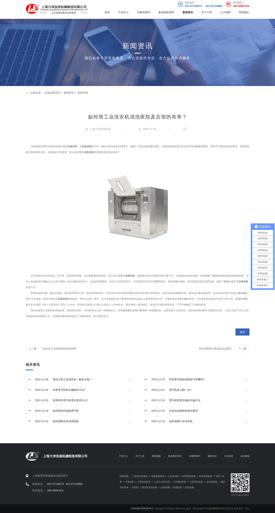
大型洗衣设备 (196, 482)
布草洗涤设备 (205, 476)
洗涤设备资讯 (157, 476)
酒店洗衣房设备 (149, 487)
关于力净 (206, 12)
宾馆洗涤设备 (189, 476)
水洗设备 (129, 482)
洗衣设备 (189, 487)
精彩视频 (156, 456)
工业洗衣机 (173, 476)
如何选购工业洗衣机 (167, 421)
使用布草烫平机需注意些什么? (57, 400)
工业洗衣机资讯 (140, 476)
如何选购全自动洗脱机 (52, 421)
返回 (242, 331)
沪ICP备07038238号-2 (142, 508)
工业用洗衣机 (179, 482)
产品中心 (123, 12)
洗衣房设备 (211, 482)
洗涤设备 (177, 487)
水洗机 (135, 487)
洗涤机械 (165, 487)
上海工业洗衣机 (162, 482)
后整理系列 (143, 12)
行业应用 (228, 456)
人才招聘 (225, 12)
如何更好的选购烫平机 (52, 411)
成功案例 (245, 456)
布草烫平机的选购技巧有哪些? (173, 379)
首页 (107, 12)
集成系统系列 (166, 12)
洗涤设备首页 (52, 92)
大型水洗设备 (144, 482)
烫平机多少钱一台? (166, 390)
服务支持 (212, 456)
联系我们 (244, 12)
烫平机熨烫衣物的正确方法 (171, 400)
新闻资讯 (188, 12)
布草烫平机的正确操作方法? (56, 390)
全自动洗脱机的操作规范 (170, 411)
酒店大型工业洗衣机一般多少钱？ (59, 379)
